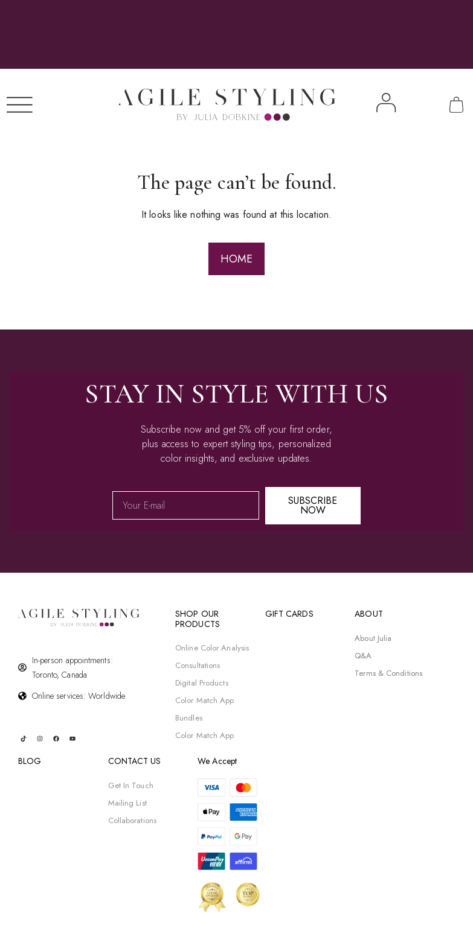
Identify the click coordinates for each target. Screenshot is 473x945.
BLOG (29, 761)
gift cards (289, 614)
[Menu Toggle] (20, 105)
